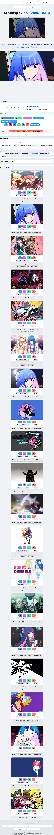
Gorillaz (18, 621)
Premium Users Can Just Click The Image (27, 47)
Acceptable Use (32, 826)
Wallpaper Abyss (20, 7)
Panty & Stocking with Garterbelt (25, 142)
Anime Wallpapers (30, 7)
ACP (4, 131)
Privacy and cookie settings (34, 829)
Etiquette (40, 826)
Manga (13, 145)
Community (41, 2)
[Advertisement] (27, 90)
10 (29, 257)
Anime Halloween (34, 266)
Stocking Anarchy (9, 142)
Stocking (38, 7)
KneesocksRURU (36, 13)
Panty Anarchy (22, 198)
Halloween (19, 264)
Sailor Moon (45, 145)
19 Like (18, 118)
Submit (34, 2)
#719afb (33, 153)
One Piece (7, 147)
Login (46, 2)
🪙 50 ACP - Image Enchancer (35, 131)
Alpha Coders (4, 2)
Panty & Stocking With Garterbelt (27, 201)
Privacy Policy (15, 826)
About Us (4, 826)
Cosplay (40, 145)
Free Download (7, 118)
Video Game (8, 145)
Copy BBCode (35, 124)
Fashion (30, 145)
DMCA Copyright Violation (20, 829)
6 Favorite (27, 118)
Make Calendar (38, 118)
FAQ (9, 826)
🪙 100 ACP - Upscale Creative (17, 131)
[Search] (24, 2)
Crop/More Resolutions (9, 121)
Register (50, 2)
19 (29, 226)
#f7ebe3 (30, 153)
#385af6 (36, 153)
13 (29, 192)
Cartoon (17, 145)
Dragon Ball (35, 145)
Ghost (21, 145)
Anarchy (25, 145)
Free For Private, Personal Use (35, 106)
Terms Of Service (24, 826)
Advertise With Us (48, 826)
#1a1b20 (26, 153)
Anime (15, 142)
